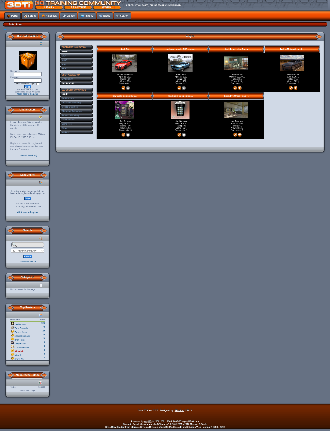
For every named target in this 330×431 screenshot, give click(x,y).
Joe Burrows (20, 324)
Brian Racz (19, 340)
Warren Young (21, 332)
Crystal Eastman (22, 347)
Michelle (18, 355)
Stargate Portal (131, 424)
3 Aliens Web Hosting (198, 427)
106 (43, 323)
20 (44, 338)
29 (44, 331)
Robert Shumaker (22, 336)
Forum (19, 24)
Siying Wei (19, 359)
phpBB (148, 421)
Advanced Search (28, 261)
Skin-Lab (179, 410)
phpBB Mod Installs (172, 427)
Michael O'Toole (198, 424)
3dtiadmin (19, 351)
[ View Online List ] (28, 155)
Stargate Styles (139, 427)
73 (44, 327)
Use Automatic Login (26, 84)
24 (44, 334)
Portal (11, 24)
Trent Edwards (21, 328)
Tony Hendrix (20, 344)
